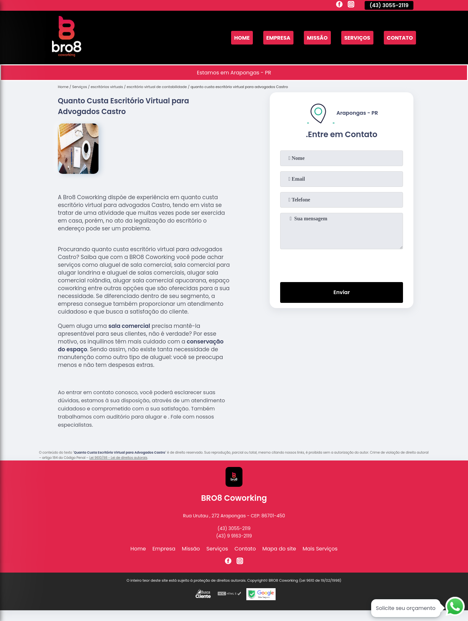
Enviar (341, 292)
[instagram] (351, 5)
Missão (317, 37)
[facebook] (339, 5)
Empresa (278, 37)
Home (242, 37)
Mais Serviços (320, 548)
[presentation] (341, 264)
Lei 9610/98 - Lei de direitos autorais (118, 457)
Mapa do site (279, 548)
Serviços (357, 37)
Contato (400, 37)
